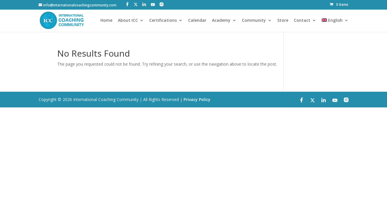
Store (282, 20)
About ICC (128, 20)
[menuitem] (335, 25)
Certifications (163, 20)
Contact (302, 20)
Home (106, 20)
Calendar (197, 20)
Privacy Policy (196, 99)
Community (254, 20)
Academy (221, 20)
